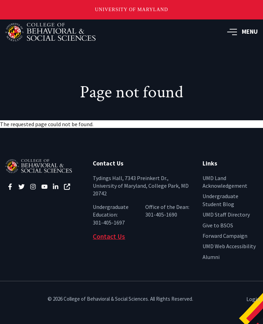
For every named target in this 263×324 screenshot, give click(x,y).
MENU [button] (242, 31)
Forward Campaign (225, 235)
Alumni (211, 256)
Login (253, 298)
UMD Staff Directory (226, 214)
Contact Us (109, 236)
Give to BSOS (218, 225)
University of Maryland (131, 9)
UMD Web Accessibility (229, 246)
